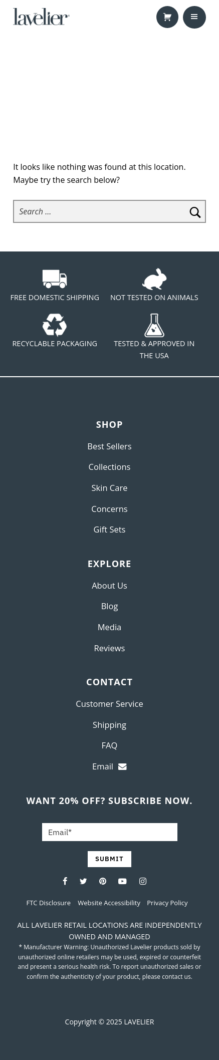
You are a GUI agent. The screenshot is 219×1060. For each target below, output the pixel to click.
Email (109, 766)
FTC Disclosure (49, 902)
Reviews (109, 648)
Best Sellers (109, 446)
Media (110, 627)
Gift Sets (110, 529)
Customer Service (109, 703)
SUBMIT (109, 859)
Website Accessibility (110, 902)
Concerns (109, 508)
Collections (110, 466)
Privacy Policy (167, 902)
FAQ (110, 745)
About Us (109, 585)
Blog (109, 606)
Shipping (109, 724)
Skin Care (110, 487)
